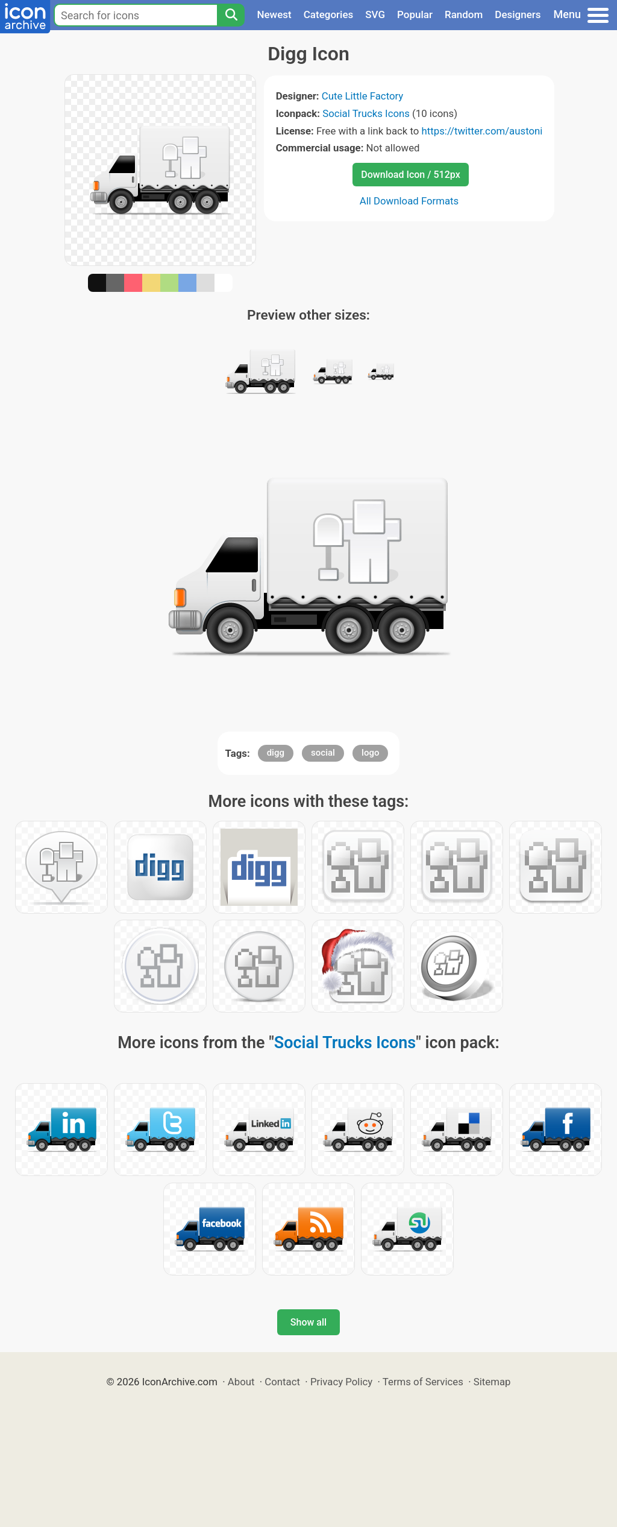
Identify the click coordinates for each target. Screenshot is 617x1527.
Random (464, 14)
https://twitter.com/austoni (482, 131)
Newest (274, 14)
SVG (375, 14)
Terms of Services (423, 1382)
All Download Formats (409, 201)
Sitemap (492, 1382)
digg (275, 752)
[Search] (231, 15)
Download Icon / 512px (410, 174)
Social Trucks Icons (366, 113)
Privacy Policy (341, 1382)
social (323, 752)
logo (370, 752)
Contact (282, 1382)
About (241, 1382)
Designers (517, 14)
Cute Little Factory (363, 96)
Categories (329, 14)
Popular (415, 14)
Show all (308, 1322)
